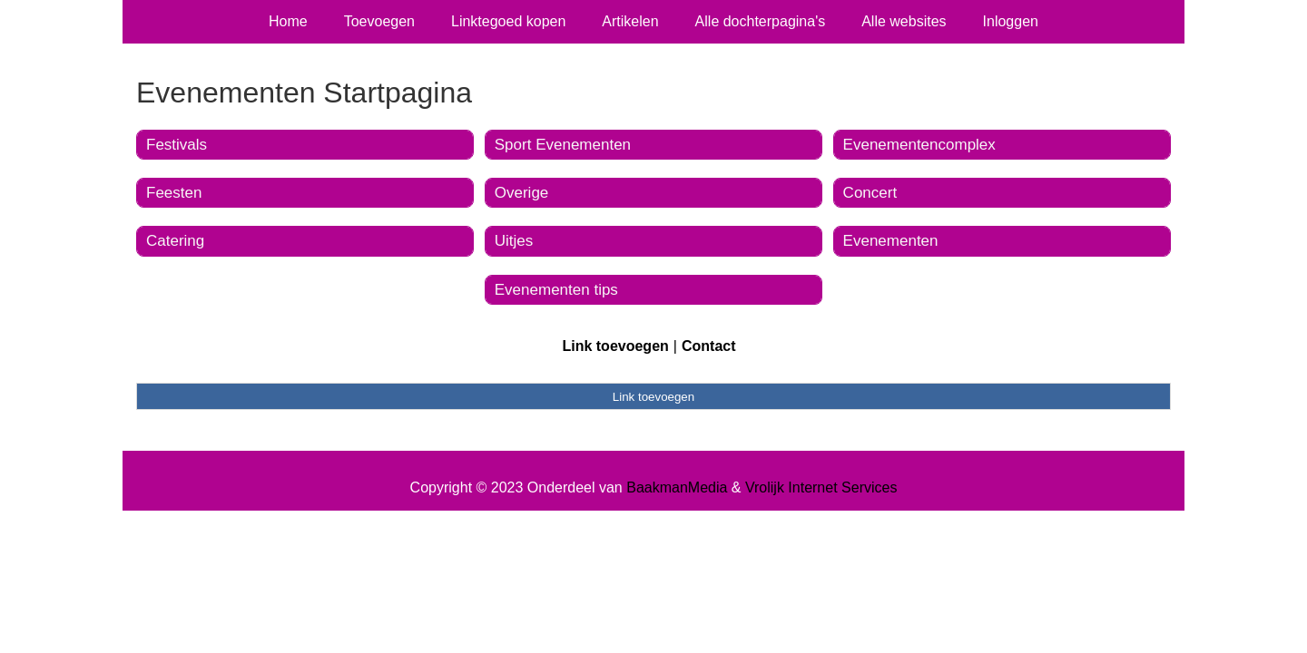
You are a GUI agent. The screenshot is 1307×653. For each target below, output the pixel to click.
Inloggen (1010, 21)
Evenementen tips (556, 289)
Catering (175, 240)
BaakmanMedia (676, 487)
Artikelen (630, 21)
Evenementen (890, 240)
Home (288, 21)
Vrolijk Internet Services (821, 487)
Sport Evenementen (563, 144)
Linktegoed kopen (508, 21)
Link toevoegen (615, 346)
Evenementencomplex (919, 144)
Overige (522, 192)
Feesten (173, 192)
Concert (870, 192)
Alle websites (903, 21)
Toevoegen (379, 21)
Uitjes (514, 240)
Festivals (176, 144)
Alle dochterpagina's (760, 21)
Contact (709, 346)
